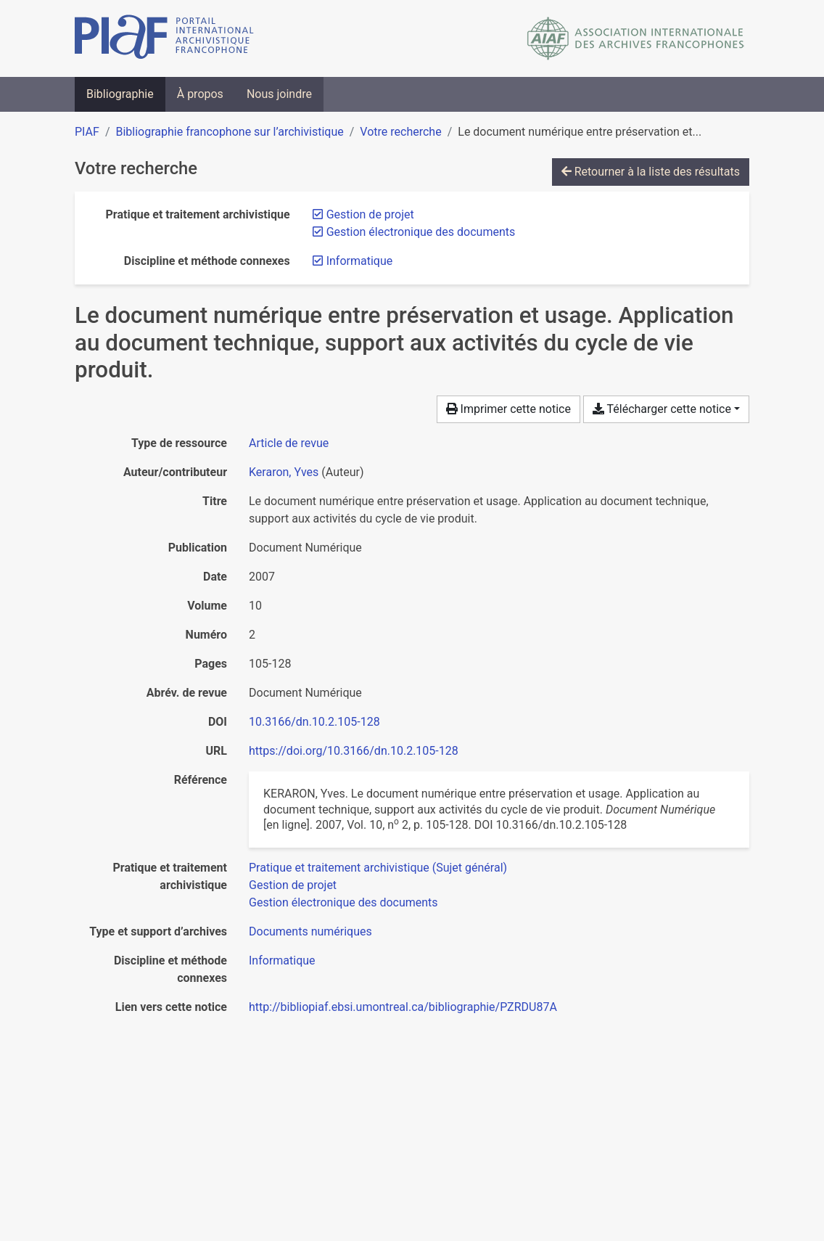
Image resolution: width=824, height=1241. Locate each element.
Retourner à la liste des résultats (650, 172)
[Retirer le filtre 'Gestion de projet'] (370, 214)
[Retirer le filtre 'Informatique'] (359, 261)
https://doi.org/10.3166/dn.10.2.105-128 (353, 751)
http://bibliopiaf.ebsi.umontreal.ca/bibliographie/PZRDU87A (403, 1007)
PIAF (87, 132)
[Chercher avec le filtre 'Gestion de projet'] (293, 885)
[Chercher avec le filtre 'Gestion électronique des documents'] (343, 902)
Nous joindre (279, 94)
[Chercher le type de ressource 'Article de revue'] (289, 443)
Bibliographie (120, 94)
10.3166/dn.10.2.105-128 (314, 722)
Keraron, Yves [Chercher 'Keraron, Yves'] (283, 472)
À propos (200, 94)
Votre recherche (400, 132)
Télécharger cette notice (662, 409)
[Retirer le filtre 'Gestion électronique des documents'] (421, 232)
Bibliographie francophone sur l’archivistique (229, 132)
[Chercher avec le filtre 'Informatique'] (282, 960)
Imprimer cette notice (508, 409)
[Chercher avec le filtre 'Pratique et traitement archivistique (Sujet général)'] (378, 868)
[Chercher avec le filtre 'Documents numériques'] (310, 931)
